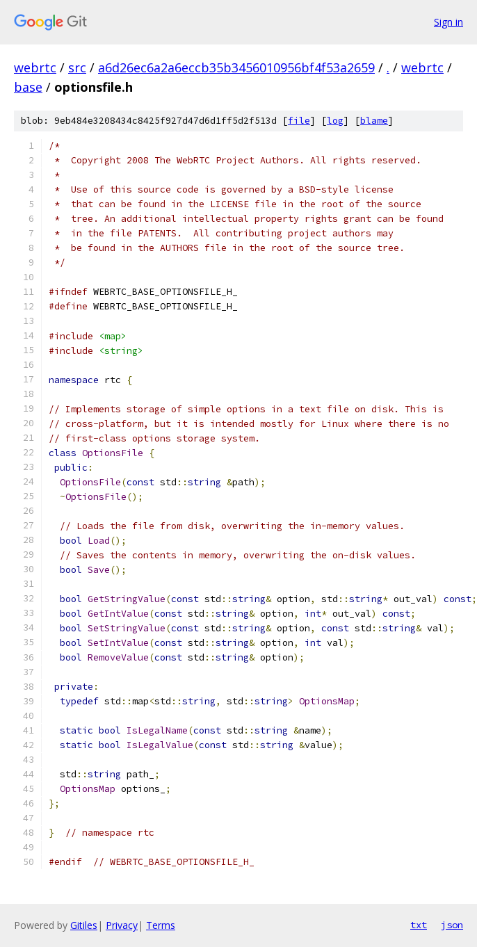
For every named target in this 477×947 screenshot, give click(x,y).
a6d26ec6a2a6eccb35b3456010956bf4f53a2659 (236, 67)
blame (374, 121)
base (28, 87)
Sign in (448, 22)
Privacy (122, 925)
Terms (160, 925)
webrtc (35, 67)
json (452, 924)
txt (418, 924)
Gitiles (83, 925)
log (335, 121)
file (299, 121)
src (77, 67)
